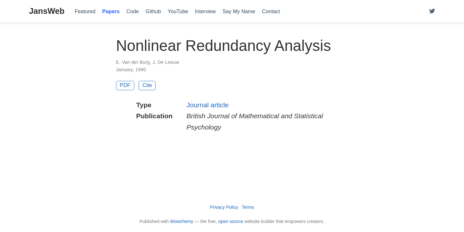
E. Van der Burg (133, 62)
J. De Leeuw (166, 62)
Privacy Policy (224, 207)
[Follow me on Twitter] (432, 11)
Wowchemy (181, 221)
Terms (248, 207)
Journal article (208, 105)
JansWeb (46, 10)
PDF (125, 85)
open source (230, 221)
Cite (147, 85)
